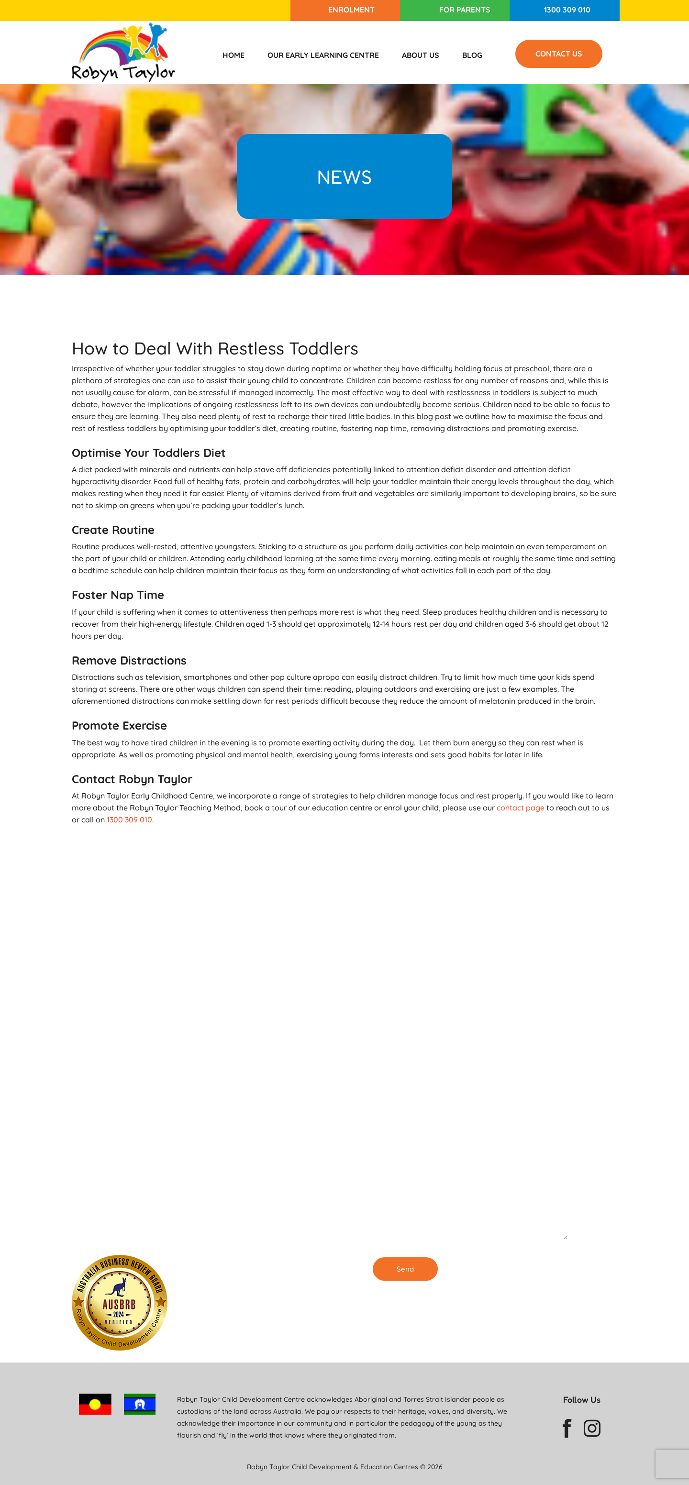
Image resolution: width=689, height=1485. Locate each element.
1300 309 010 (567, 9)
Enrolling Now (269, 1073)
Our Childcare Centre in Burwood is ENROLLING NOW (278, 1232)
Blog (472, 55)
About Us (420, 55)
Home (233, 55)
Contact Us (558, 53)
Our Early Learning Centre (323, 55)
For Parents (464, 9)
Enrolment (351, 9)
